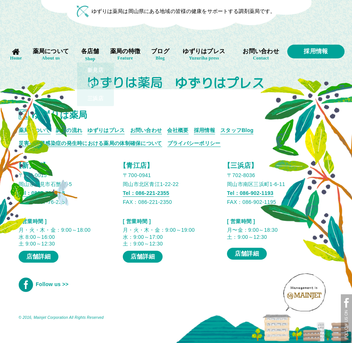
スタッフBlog (236, 130)
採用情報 (316, 51)
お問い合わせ (261, 54)
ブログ (160, 54)
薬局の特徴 (125, 54)
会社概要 (177, 130)
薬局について (51, 54)
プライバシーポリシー (194, 143)
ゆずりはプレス (204, 54)
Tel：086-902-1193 (250, 193)
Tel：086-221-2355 (146, 193)
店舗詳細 (143, 256)
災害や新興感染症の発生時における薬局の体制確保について (90, 143)
